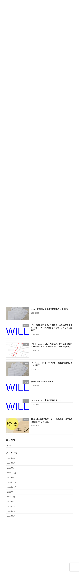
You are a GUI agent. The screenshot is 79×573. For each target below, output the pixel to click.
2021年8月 (11, 516)
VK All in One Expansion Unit (54, 569)
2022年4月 (11, 492)
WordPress (26, 569)
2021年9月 (11, 511)
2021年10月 (11, 506)
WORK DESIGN (11, 549)
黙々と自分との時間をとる (42, 381)
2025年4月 (11, 458)
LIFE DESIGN (10, 544)
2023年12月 (11, 468)
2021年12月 (11, 502)
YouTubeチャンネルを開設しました (46, 400)
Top (7, 525)
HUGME (9, 539)
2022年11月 (11, 482)
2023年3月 (11, 478)
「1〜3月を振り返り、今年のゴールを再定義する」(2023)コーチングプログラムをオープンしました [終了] (52, 327)
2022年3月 (11, 497)
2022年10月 (11, 487)
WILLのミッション (12, 530)
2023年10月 (11, 473)
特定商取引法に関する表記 (15, 559)
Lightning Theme (39, 569)
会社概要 (9, 534)
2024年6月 (11, 463)
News (9, 445)
